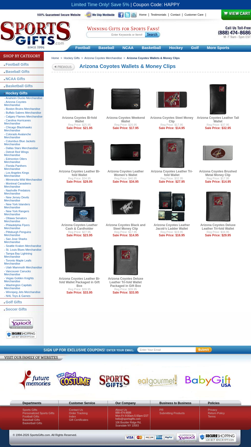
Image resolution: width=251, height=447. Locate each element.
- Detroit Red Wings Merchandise (16, 153)
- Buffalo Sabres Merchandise (22, 112)
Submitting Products (172, 413)
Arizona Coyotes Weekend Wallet (125, 119)
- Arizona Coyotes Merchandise (15, 103)
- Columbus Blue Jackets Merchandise (19, 143)
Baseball (106, 47)
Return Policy (216, 413)
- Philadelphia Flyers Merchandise (17, 227)
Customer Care (194, 14)
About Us (121, 409)
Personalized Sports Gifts (38, 413)
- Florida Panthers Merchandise (15, 167)
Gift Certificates (78, 419)
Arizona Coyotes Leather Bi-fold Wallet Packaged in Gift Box (79, 282)
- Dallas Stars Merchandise (21, 148)
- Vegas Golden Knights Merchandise (19, 280)
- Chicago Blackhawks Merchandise (18, 129)
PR (161, 409)
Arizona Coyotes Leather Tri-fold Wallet (172, 173)
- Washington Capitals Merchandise (18, 287)
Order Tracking (78, 413)
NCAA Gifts (15, 79)
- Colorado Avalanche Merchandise (17, 136)
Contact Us (76, 409)
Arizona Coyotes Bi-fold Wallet (79, 119)
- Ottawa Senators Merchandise (15, 220)
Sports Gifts (30, 409)
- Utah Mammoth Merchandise (23, 267)
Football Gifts (17, 64)
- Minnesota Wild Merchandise (23, 179)
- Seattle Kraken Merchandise (22, 245)
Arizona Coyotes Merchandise (103, 58)
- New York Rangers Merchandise (16, 213)
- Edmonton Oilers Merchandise (15, 160)
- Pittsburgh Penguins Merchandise (17, 233)
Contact (175, 14)
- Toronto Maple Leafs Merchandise (17, 262)
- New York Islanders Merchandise (17, 206)
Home (143, 14)
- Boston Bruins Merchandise (22, 108)
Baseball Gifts (17, 72)
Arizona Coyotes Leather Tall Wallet (218, 119)
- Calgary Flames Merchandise (23, 116)
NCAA (127, 47)
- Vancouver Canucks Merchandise (17, 273)
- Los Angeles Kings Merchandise (16, 174)
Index (72, 416)
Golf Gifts (14, 302)
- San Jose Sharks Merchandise (15, 240)
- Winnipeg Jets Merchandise (22, 292)
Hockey (176, 47)
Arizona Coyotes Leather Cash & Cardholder (79, 226)
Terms (212, 416)
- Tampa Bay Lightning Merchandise (18, 255)
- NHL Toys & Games (17, 295)
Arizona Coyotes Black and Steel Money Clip (125, 226)
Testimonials (158, 14)
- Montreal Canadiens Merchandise (17, 185)
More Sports (218, 47)
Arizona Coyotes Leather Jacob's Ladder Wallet (172, 226)
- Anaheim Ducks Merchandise (23, 98)
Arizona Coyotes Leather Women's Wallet (126, 173)
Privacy (212, 409)
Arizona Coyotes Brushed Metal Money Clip (218, 173)
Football (82, 47)
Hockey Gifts (72, 58)
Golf (195, 47)
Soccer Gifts (16, 309)
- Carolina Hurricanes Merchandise (17, 122)
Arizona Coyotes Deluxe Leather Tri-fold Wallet (217, 226)
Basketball (151, 47)
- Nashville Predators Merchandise (17, 192)
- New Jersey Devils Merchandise (16, 199)
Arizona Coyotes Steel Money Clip (171, 119)
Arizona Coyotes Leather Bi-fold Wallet (79, 173)
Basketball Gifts (19, 86)
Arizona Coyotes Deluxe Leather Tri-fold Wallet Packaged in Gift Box (125, 282)
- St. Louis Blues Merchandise (22, 249)
